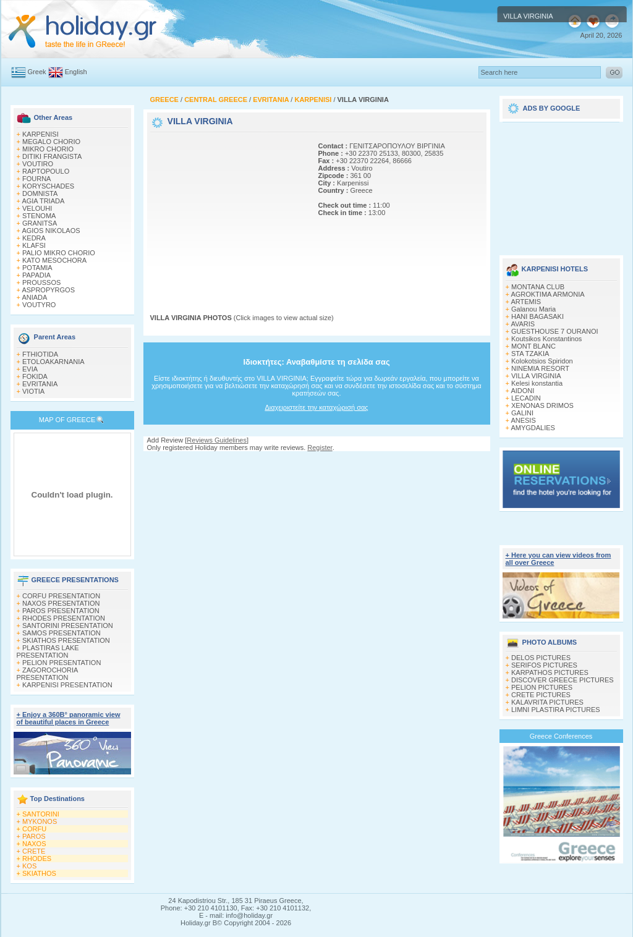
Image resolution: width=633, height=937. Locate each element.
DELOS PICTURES (541, 657)
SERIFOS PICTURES (544, 665)
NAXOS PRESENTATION (61, 603)
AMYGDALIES (533, 427)
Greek (37, 71)
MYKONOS (39, 821)
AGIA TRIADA (43, 201)
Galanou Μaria (533, 309)
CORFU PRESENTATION (61, 596)
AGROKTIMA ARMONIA (547, 294)
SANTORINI (40, 814)
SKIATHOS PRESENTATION (66, 640)
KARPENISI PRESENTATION (67, 685)
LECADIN (526, 398)
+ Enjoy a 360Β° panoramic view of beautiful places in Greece (69, 718)
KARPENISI (40, 134)
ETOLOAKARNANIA (53, 361)
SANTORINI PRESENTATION (67, 625)
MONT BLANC (533, 346)
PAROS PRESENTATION (61, 610)
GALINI (522, 413)
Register (319, 447)
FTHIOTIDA (40, 354)
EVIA (30, 369)
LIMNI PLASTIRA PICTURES (555, 709)
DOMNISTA (39, 193)
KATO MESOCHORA (54, 260)
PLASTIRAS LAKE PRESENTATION (48, 651)
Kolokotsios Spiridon (542, 361)
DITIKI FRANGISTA (52, 156)
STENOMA (39, 215)
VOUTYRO (39, 304)
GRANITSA (39, 223)
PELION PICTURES (541, 687)
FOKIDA (35, 376)
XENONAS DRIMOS (542, 405)
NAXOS (34, 843)
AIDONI (522, 390)
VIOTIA (33, 391)
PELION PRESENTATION (61, 662)
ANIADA (34, 297)
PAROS (34, 836)
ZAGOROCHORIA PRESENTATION (47, 673)
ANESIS (523, 420)
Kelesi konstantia (537, 383)
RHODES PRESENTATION (63, 618)
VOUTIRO (37, 163)
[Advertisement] (227, 212)
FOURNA (36, 178)
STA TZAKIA (530, 353)
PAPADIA (36, 275)
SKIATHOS (39, 873)
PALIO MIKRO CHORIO (58, 253)
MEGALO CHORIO (51, 141)
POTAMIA (37, 267)
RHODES (36, 858)
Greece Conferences (561, 736)
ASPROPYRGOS (48, 290)
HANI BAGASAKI (537, 316)
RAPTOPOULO (45, 171)
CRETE (33, 851)
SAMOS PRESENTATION (61, 633)
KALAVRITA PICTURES (547, 702)
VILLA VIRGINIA (536, 375)
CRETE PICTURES (541, 694)
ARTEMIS (526, 301)
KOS (29, 866)
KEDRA (34, 238)
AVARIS (523, 324)
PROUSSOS (41, 282)
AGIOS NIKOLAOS (51, 230)
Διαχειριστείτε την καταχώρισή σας (316, 407)
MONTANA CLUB (537, 286)
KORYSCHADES (48, 186)
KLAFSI (34, 245)
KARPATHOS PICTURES (549, 672)
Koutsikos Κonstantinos (546, 338)
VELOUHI (37, 208)
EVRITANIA (39, 384)
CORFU (34, 829)
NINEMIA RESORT (540, 368)
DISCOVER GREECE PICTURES (562, 680)
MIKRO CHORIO (48, 149)
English (76, 71)
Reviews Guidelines (217, 440)
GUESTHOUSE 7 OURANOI (554, 331)
